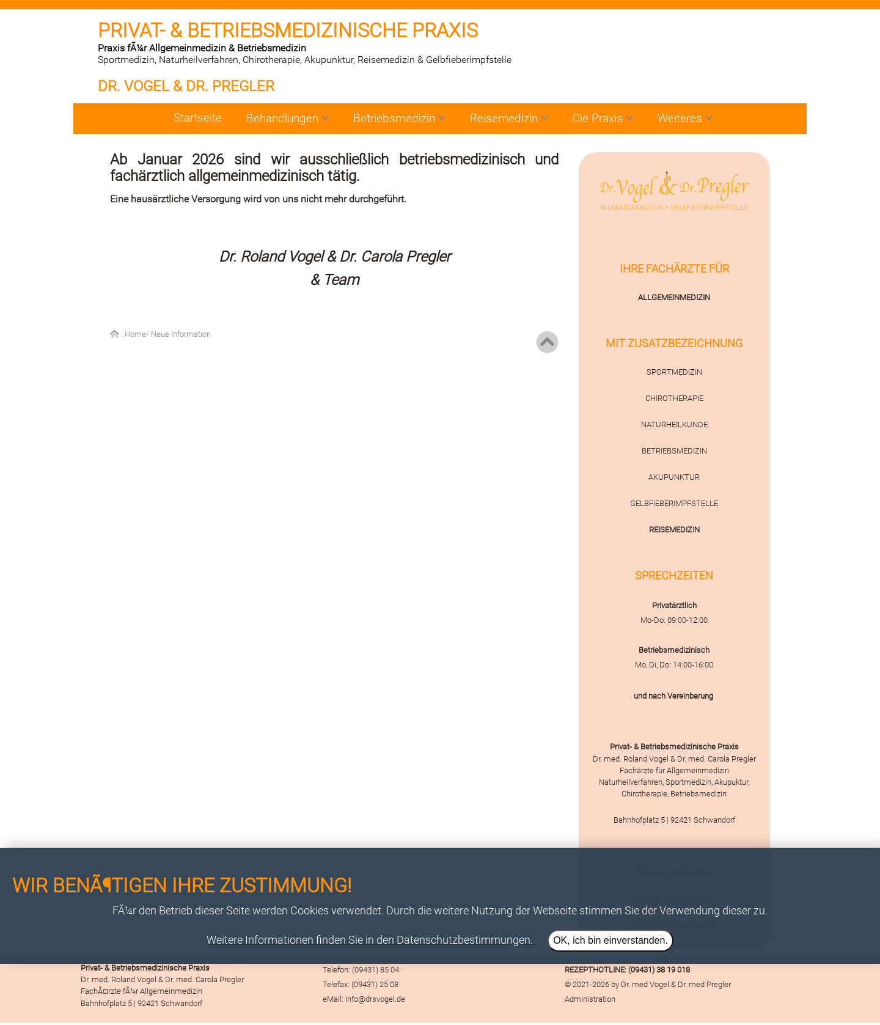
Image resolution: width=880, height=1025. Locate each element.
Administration (590, 999)
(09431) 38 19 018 (659, 969)
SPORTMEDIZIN (674, 372)
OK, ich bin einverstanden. (610, 940)
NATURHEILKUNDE (674, 424)
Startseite (198, 118)
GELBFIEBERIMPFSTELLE (674, 503)
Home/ (138, 334)
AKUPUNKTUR (674, 477)
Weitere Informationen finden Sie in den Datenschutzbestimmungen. (370, 940)
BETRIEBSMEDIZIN (674, 450)
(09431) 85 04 (375, 969)
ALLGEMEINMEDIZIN (674, 297)
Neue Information (181, 334)
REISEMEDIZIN (674, 529)
